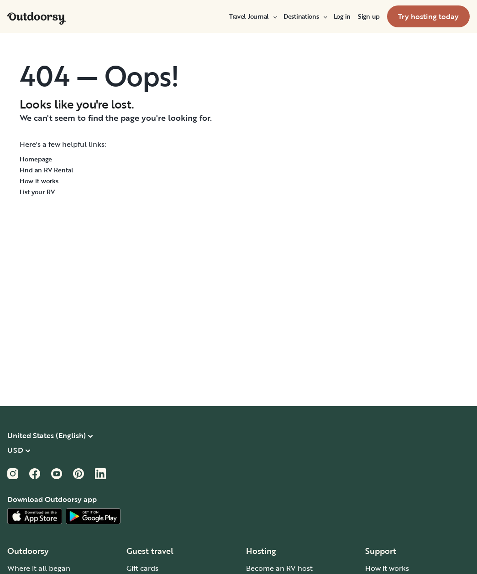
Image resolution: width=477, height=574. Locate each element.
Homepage (36, 159)
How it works (39, 181)
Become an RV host (279, 568)
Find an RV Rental (46, 170)
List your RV (37, 192)
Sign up (369, 16)
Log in (342, 16)
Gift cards (142, 568)
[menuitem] (252, 16)
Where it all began (38, 568)
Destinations (304, 16)
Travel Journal (252, 16)
